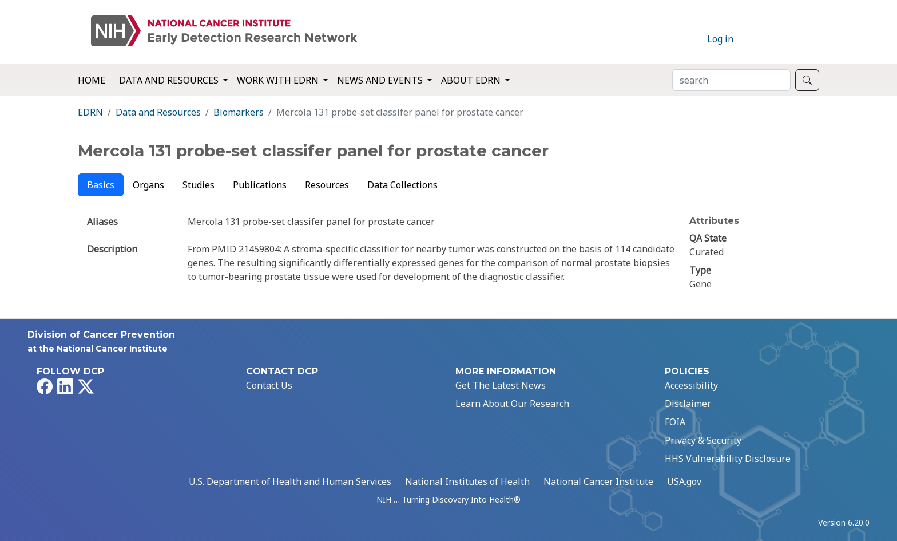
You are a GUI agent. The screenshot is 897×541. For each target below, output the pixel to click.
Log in (720, 39)
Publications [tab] (260, 185)
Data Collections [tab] (402, 185)
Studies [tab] (198, 185)
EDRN (90, 112)
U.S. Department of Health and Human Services (290, 481)
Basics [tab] (100, 185)
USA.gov (684, 481)
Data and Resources (158, 112)
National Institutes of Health (467, 481)
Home (91, 80)
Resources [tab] (327, 185)
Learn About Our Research (512, 403)
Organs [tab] (148, 185)
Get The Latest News (500, 385)
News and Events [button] (381, 80)
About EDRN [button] (472, 80)
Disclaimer (688, 403)
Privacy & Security (703, 440)
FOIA (675, 422)
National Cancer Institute (598, 481)
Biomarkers (238, 112)
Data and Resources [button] (170, 80)
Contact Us (269, 385)
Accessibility (691, 385)
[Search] (731, 80)
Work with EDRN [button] (279, 80)
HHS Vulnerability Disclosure (728, 458)
